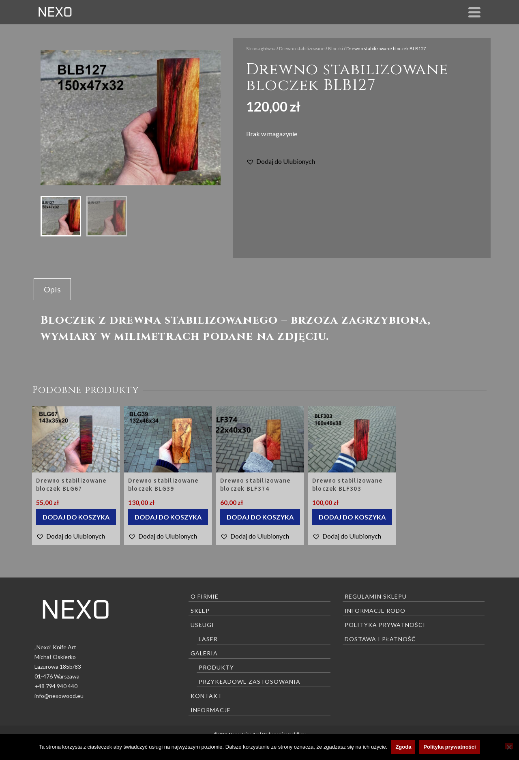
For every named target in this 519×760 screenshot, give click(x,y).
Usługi (202, 624)
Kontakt (206, 695)
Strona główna (261, 48)
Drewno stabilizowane (302, 48)
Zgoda (403, 747)
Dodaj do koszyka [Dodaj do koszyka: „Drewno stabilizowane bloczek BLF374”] (260, 517)
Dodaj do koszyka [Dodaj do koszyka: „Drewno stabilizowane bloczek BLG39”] (168, 517)
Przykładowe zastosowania (249, 681)
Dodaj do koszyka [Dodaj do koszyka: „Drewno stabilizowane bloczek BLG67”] (76, 517)
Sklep (200, 610)
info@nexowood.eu (59, 695)
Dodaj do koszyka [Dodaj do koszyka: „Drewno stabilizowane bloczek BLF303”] (352, 517)
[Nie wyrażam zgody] (509, 746)
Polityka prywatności (385, 624)
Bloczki (335, 48)
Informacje (211, 709)
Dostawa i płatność (380, 638)
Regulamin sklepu (376, 596)
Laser (208, 638)
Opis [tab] (52, 289)
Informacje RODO (375, 610)
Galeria (204, 653)
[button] (280, 161)
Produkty (216, 667)
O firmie (205, 596)
